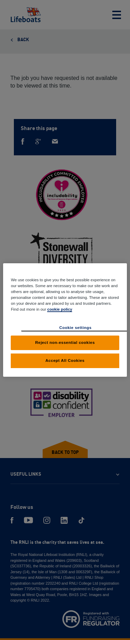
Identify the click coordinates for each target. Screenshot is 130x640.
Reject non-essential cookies (65, 342)
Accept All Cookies (65, 360)
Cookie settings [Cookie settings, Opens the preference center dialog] (75, 328)
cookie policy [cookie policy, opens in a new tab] (59, 309)
